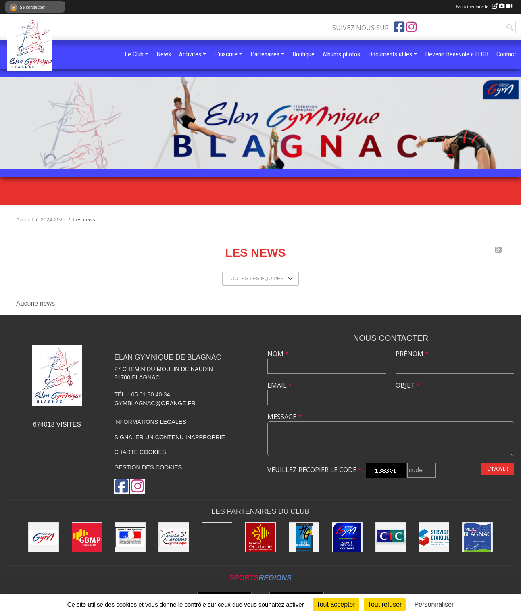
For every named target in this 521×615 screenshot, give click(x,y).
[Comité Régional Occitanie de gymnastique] (347, 537)
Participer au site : (484, 6)
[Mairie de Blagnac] (477, 537)
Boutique (303, 54)
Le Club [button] (134, 54)
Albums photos (341, 54)
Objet (408, 385)
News (163, 54)
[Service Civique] (434, 537)
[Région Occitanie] (260, 537)
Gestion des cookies (148, 467)
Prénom (412, 353)
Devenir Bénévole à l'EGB (456, 54)
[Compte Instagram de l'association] (411, 27)
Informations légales (150, 422)
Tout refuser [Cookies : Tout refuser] (385, 604)
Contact (506, 54)
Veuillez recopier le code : (316, 469)
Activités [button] (190, 54)
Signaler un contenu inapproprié (169, 437)
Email (279, 385)
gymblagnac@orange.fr (155, 403)
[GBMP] (87, 537)
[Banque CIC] (390, 537)
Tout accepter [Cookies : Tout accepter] (336, 604)
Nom (278, 353)
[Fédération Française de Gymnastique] (43, 537)
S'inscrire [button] (226, 54)
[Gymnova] (217, 537)
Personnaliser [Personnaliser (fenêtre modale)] (434, 604)
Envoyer (497, 468)
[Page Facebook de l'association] (399, 27)
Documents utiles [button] (390, 54)
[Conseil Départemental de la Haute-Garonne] (304, 537)
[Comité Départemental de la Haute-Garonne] (173, 537)
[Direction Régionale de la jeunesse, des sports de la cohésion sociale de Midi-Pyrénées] (130, 537)
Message (284, 416)
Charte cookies (140, 452)
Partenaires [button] (264, 54)
